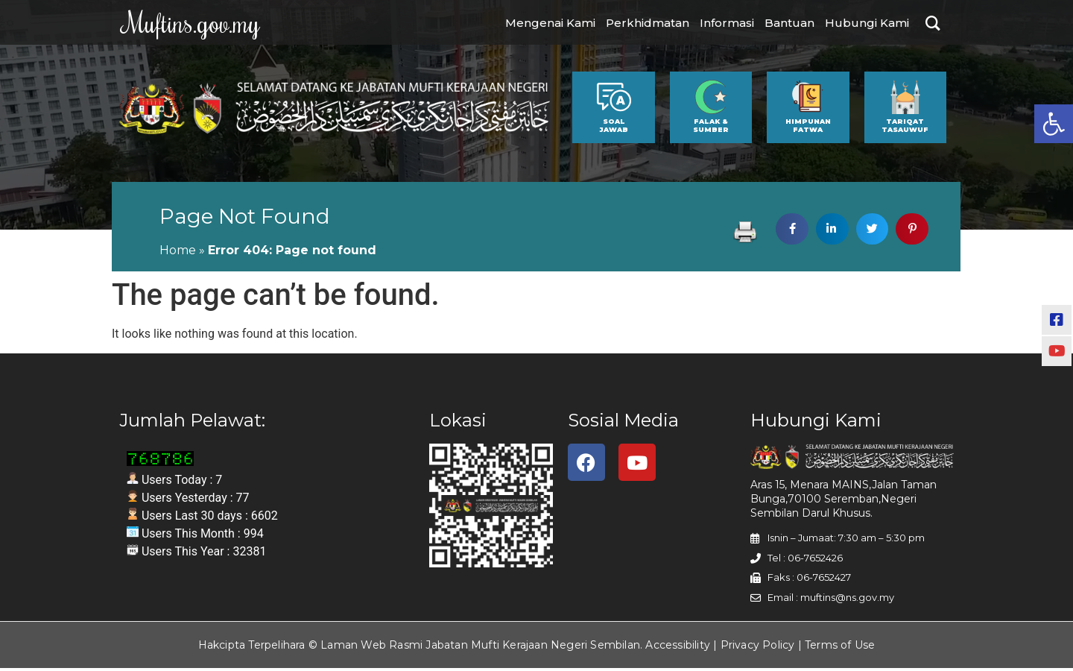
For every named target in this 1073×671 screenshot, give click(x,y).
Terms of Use (840, 648)
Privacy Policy (758, 648)
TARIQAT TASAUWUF (904, 128)
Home (177, 253)
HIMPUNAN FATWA (808, 128)
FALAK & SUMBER (711, 128)
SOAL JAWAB (613, 128)
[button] (1053, 123)
